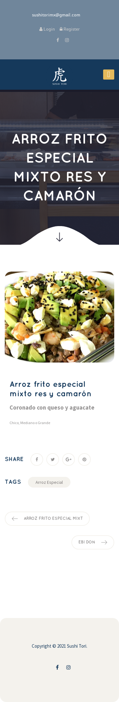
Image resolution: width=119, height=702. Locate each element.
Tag (13, 482)
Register (70, 29)
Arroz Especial (49, 482)
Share (14, 459)
